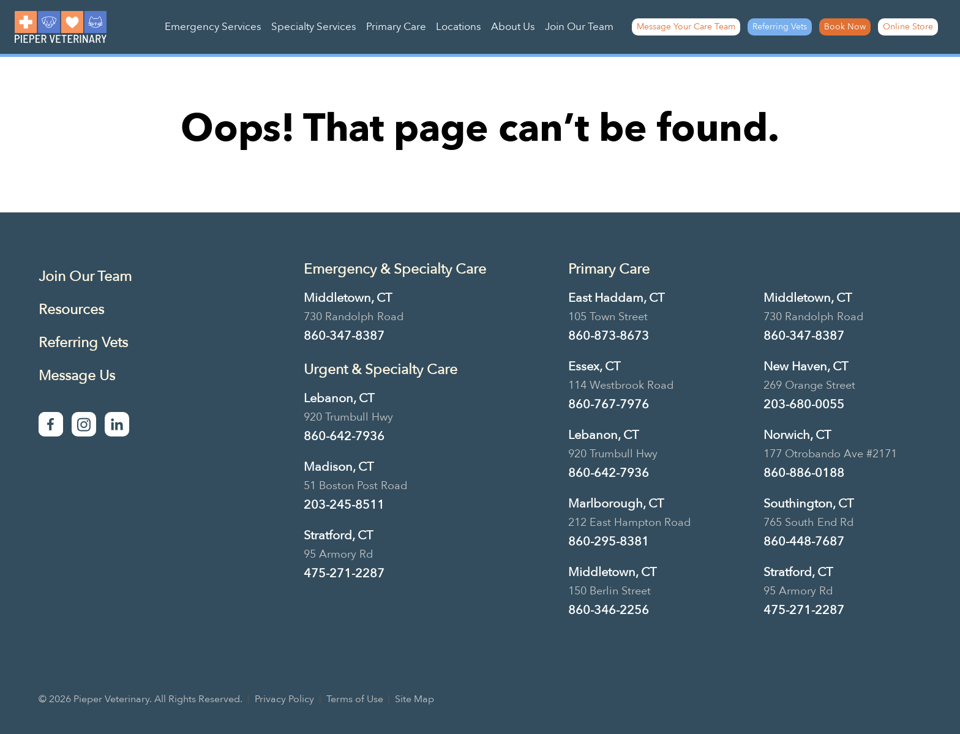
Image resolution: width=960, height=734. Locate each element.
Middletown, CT (348, 298)
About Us (513, 27)
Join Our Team (579, 27)
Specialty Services (313, 27)
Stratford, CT (338, 535)
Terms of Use (354, 699)
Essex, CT (594, 366)
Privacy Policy (284, 699)
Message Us (77, 375)
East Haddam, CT (616, 298)
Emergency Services (213, 27)
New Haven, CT (805, 366)
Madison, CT (338, 467)
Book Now (845, 26)
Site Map (414, 699)
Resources (71, 309)
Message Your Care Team (686, 26)
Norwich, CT (797, 435)
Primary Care (396, 27)
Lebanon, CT (339, 398)
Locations (458, 27)
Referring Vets (779, 26)
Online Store (908, 26)
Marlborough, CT (616, 503)
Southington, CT (808, 503)
